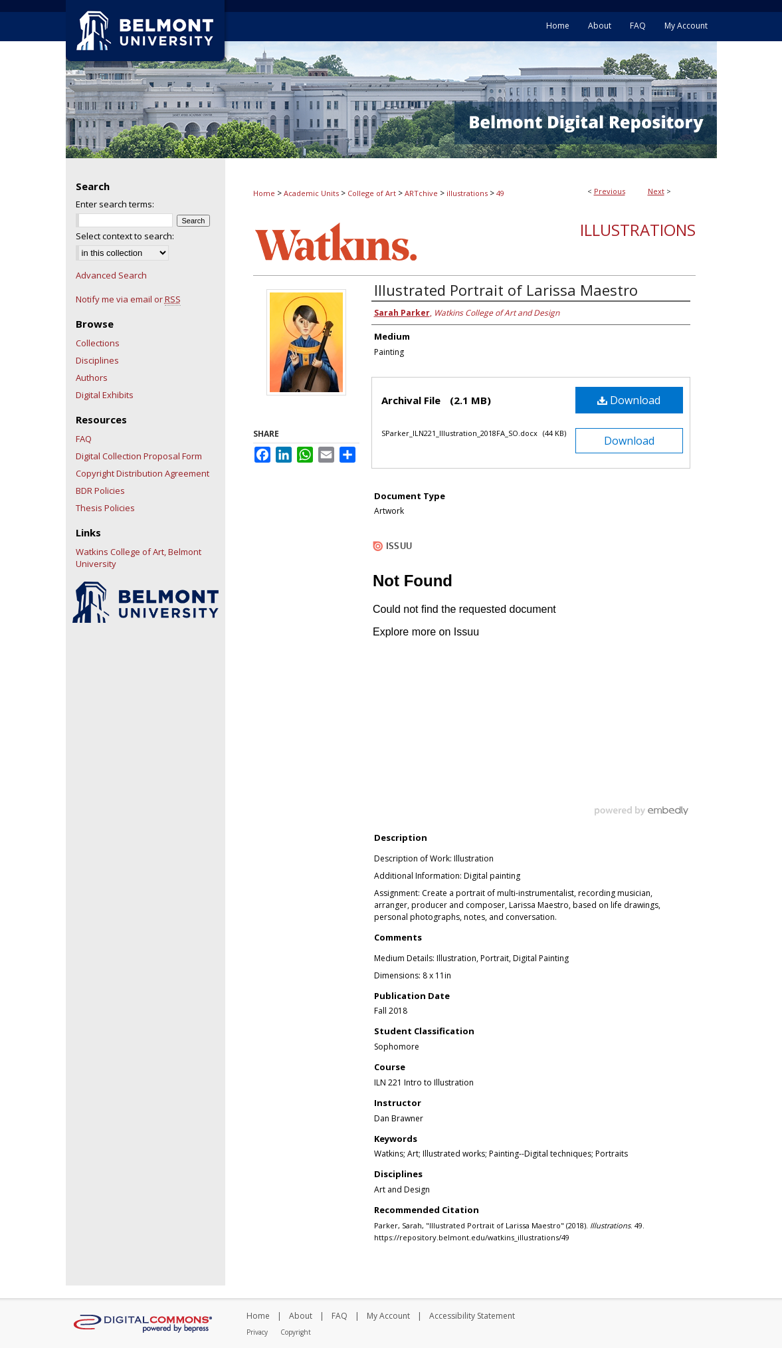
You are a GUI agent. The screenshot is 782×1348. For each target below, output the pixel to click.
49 (500, 193)
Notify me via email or (128, 299)
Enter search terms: (115, 204)
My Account (388, 1315)
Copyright (295, 1332)
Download (628, 400)
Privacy (257, 1332)
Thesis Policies (105, 508)
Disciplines (97, 360)
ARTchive (421, 193)
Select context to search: (125, 236)
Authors (92, 378)
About (300, 1315)
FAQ (84, 439)
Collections (98, 343)
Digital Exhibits (105, 395)
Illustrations (638, 230)
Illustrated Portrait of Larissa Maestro (506, 290)
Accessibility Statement (472, 1315)
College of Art (371, 193)
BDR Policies (100, 491)
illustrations (467, 193)
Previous (609, 191)
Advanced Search (111, 275)
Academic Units (311, 193)
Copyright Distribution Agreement (142, 473)
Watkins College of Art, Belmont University (138, 558)
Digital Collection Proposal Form (139, 456)
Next (656, 191)
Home (264, 193)
